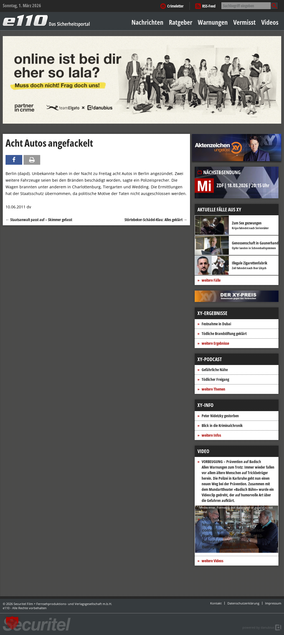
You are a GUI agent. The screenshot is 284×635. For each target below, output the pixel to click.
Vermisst (244, 22)
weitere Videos (212, 560)
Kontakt (216, 603)
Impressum (273, 603)
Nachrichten (147, 22)
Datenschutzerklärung (243, 603)
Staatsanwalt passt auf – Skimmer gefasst (39, 219)
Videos (269, 22)
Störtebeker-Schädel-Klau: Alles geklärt (156, 219)
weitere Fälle (211, 280)
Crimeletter (175, 6)
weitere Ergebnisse (215, 343)
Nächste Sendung (221, 172)
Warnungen (213, 22)
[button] (12, 623)
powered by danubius (258, 627)
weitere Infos (211, 435)
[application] (236, 529)
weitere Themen (213, 389)
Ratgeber (180, 22)
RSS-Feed (208, 6)
